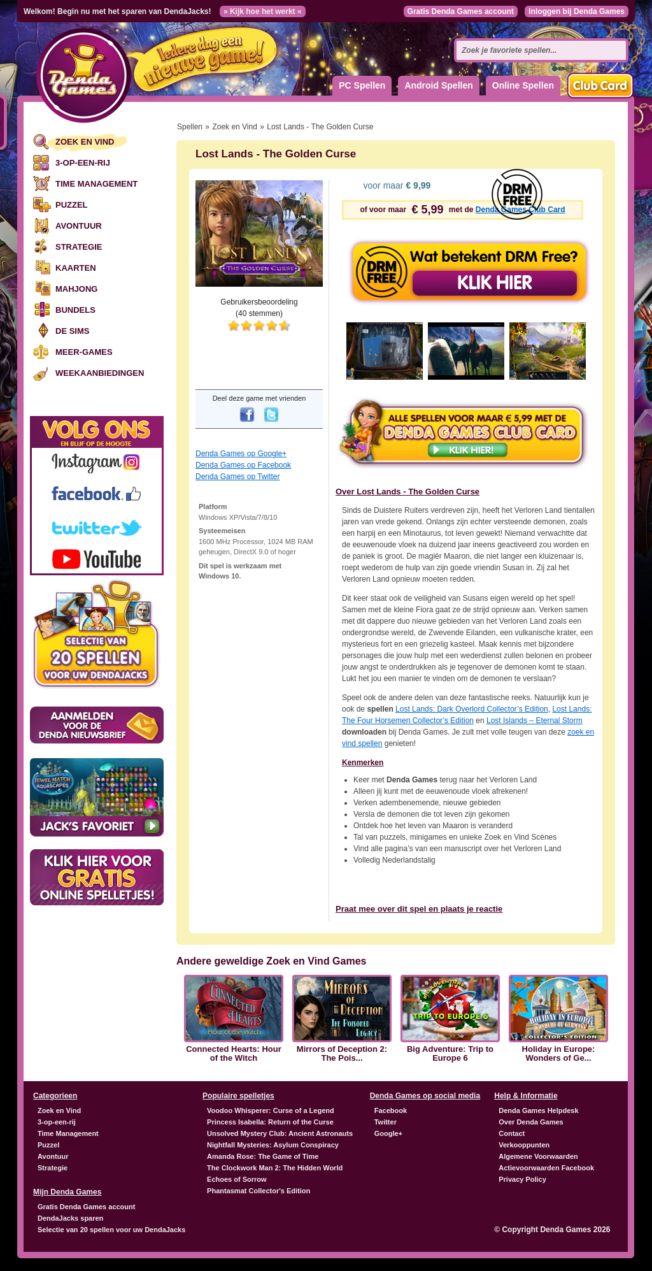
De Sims (72, 331)
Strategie (78, 247)
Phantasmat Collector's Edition (258, 1191)
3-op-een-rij (82, 163)
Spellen (189, 126)
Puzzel (71, 205)
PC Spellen (362, 85)
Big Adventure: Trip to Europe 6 (450, 1054)
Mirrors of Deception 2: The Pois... (342, 1054)
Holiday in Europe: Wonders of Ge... (558, 1054)
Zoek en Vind (84, 142)
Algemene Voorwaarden (538, 1156)
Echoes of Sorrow (237, 1179)
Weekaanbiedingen (99, 373)
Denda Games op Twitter (237, 476)
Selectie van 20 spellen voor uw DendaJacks (111, 1229)
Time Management (96, 184)
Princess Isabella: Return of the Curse (270, 1122)
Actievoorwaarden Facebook (546, 1168)
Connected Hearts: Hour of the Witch (233, 1054)
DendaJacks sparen (70, 1218)
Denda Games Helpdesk (538, 1110)
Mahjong (76, 289)
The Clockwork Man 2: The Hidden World (275, 1168)
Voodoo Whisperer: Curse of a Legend (270, 1110)
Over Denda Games (531, 1122)
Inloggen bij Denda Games (576, 11)
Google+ (388, 1133)
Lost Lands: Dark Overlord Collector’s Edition (471, 709)
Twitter (385, 1122)
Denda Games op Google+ (241, 453)
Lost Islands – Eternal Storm (534, 720)
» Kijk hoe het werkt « (262, 11)
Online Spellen (523, 85)
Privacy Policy (522, 1179)
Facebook (390, 1110)
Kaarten (75, 268)
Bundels (75, 310)
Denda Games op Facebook (243, 465)
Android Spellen (438, 85)
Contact (512, 1133)
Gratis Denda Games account (461, 11)
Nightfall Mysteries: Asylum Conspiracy (273, 1145)
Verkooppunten (524, 1145)
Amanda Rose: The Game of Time (262, 1156)
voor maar (396, 185)
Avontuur (78, 226)
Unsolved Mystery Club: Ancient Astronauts (280, 1133)
